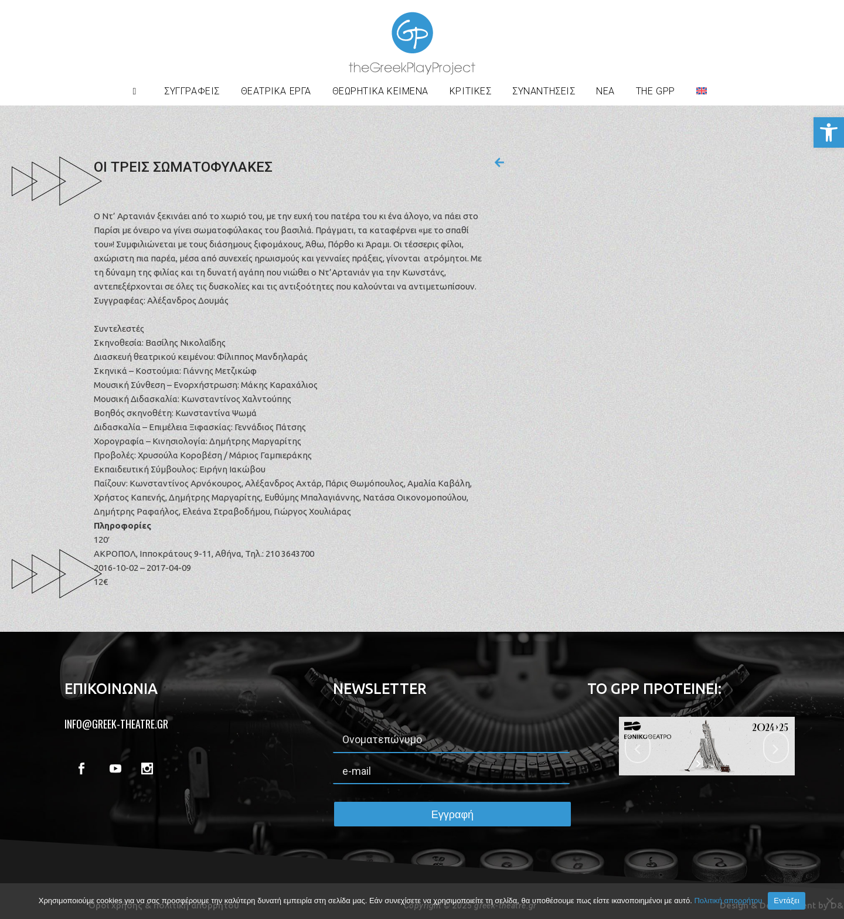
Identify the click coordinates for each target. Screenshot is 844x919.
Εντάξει (786, 900)
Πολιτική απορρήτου (728, 900)
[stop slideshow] (714, 764)
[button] (829, 132)
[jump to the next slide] (776, 747)
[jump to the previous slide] (638, 747)
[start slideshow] (699, 764)
